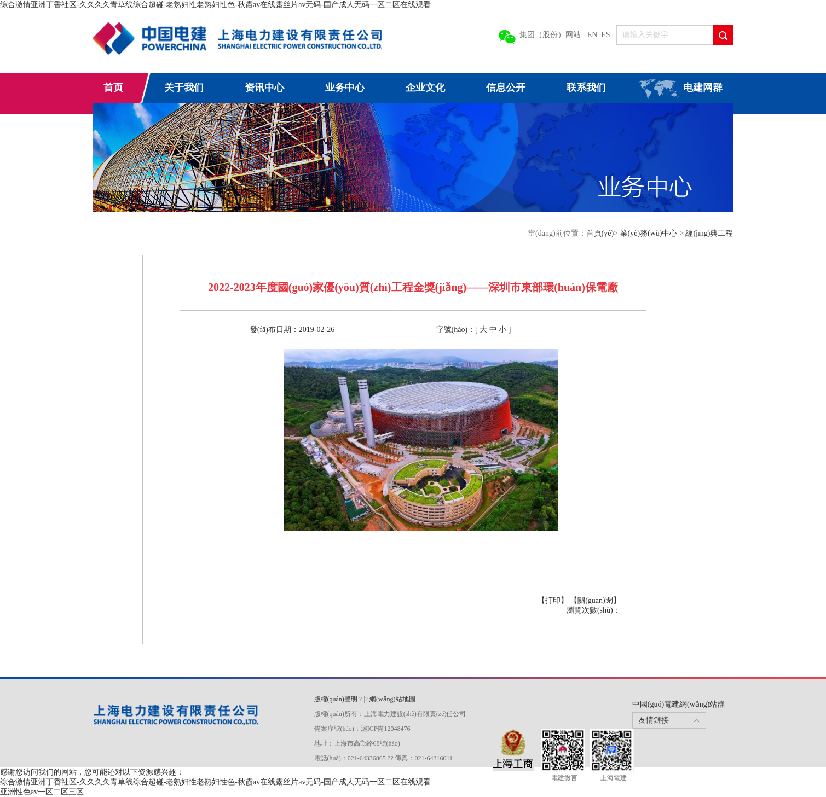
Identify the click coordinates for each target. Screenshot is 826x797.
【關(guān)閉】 (595, 600)
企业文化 (425, 87)
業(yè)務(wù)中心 (649, 233)
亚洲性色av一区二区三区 (42, 792)
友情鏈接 (653, 720)
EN (592, 35)
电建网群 (703, 87)
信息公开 (505, 87)
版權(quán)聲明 (335, 699)
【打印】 (554, 600)
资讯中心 (264, 87)
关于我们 (184, 87)
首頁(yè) (600, 233)
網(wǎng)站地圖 (392, 699)
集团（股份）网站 (550, 35)
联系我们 (586, 87)
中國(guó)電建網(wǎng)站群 (678, 704)
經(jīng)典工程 (709, 233)
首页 (113, 87)
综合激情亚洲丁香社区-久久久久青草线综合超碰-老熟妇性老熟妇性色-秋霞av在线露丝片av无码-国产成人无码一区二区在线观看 (215, 5)
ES (605, 35)
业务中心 (345, 87)
